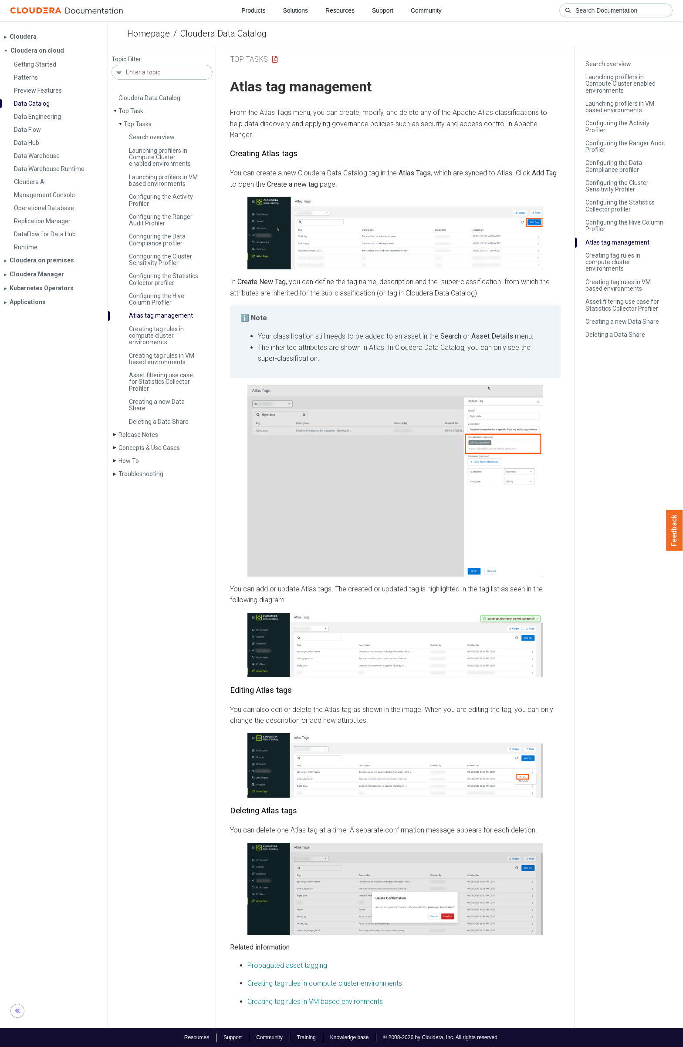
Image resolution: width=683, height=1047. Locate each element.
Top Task (130, 110)
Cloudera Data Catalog (223, 33)
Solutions (295, 10)
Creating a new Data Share (157, 405)
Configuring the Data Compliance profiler (157, 239)
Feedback (674, 530)
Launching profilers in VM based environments (163, 180)
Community (426, 10)
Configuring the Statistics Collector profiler (163, 279)
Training (306, 1037)
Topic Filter (126, 59)
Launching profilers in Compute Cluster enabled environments (160, 157)
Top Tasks (138, 124)
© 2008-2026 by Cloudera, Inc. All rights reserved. (441, 1037)
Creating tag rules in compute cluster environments (156, 336)
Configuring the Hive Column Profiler (156, 299)
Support (382, 10)
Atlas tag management (161, 315)
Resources (340, 10)
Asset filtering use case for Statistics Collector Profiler (161, 382)
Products (253, 10)
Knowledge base (349, 1037)
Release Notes (138, 434)
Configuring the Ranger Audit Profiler (161, 220)
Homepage (148, 33)
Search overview (152, 137)
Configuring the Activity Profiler (161, 200)
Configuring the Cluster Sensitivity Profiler (160, 259)
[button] (395, 233)
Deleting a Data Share (159, 421)
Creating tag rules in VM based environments (161, 359)
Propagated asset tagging (287, 965)
